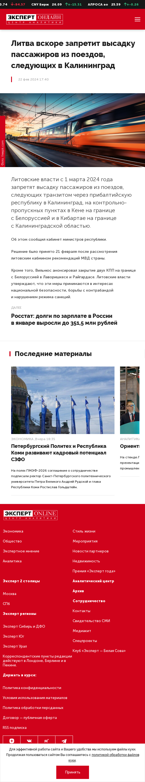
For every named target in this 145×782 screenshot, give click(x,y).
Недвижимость (86, 561)
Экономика (22, 439)
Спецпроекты (85, 641)
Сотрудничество (89, 601)
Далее (16, 308)
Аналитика (130, 439)
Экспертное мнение (21, 551)
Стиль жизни (84, 531)
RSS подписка (15, 728)
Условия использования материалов (35, 698)
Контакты (81, 611)
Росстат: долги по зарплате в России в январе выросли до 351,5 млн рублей (64, 319)
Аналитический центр (93, 581)
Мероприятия (85, 541)
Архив (78, 591)
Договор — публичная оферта (30, 718)
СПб (6, 604)
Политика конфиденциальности (32, 688)
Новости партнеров (91, 551)
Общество (12, 541)
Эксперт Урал (15, 646)
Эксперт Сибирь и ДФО (24, 626)
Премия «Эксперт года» (94, 571)
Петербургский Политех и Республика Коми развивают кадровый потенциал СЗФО (58, 452)
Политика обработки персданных (33, 708)
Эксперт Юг (13, 636)
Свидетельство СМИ (91, 621)
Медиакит (82, 631)
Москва (9, 594)
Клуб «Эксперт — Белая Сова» (99, 651)
